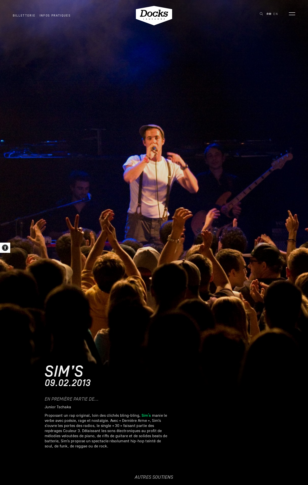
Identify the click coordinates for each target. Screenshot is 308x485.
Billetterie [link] (24, 15)
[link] (5, 248)
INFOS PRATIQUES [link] (55, 15)
